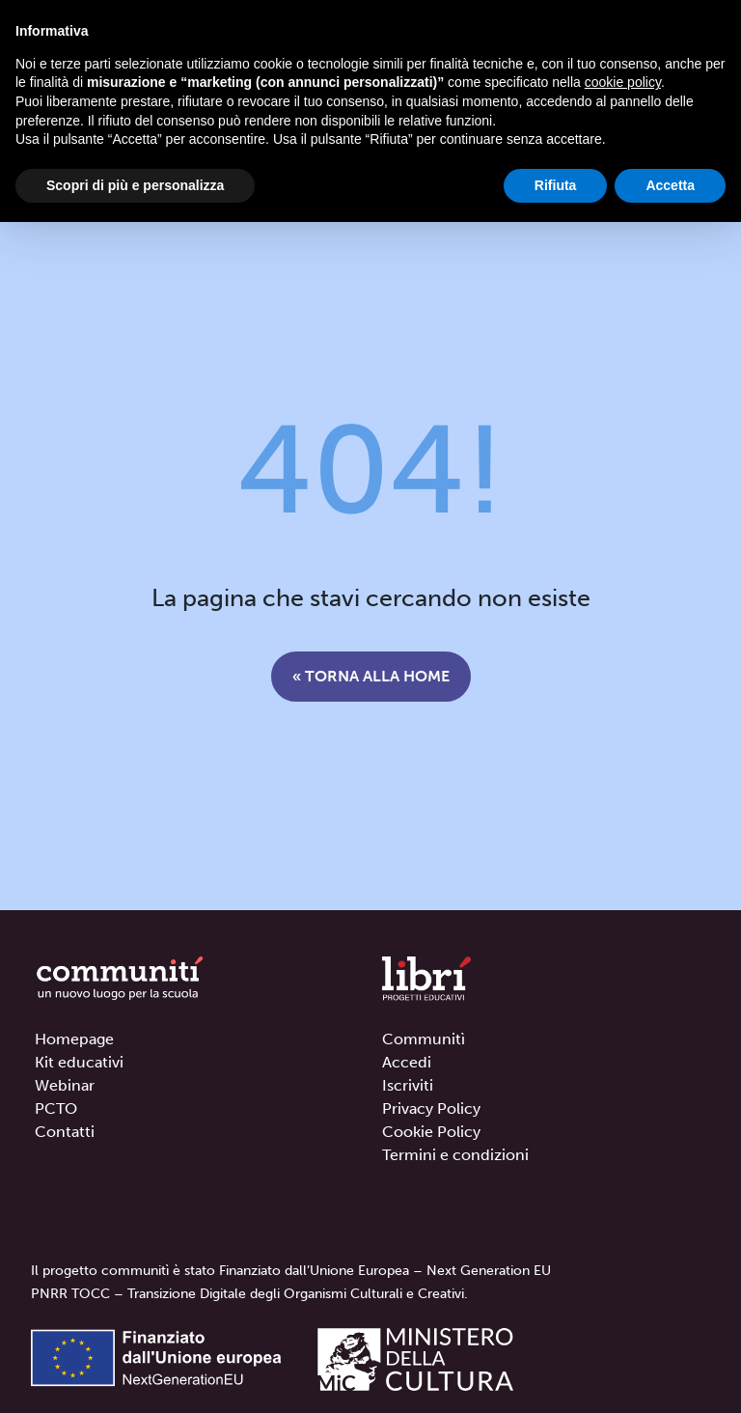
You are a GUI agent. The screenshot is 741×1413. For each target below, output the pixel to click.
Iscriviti (407, 1085)
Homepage (74, 1039)
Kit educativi (79, 1062)
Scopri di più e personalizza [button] (135, 185)
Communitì (423, 1039)
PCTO (56, 1108)
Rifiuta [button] (556, 185)
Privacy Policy (431, 1108)
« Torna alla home (371, 676)
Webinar (65, 1085)
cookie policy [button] (623, 82)
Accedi (406, 1062)
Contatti (65, 1131)
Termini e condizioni (455, 1155)
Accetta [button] (670, 185)
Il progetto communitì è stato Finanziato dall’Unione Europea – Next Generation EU (291, 1270)
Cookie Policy (431, 1131)
